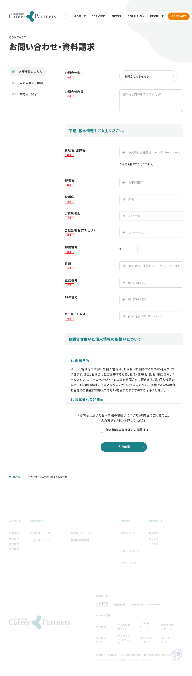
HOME (16, 480)
